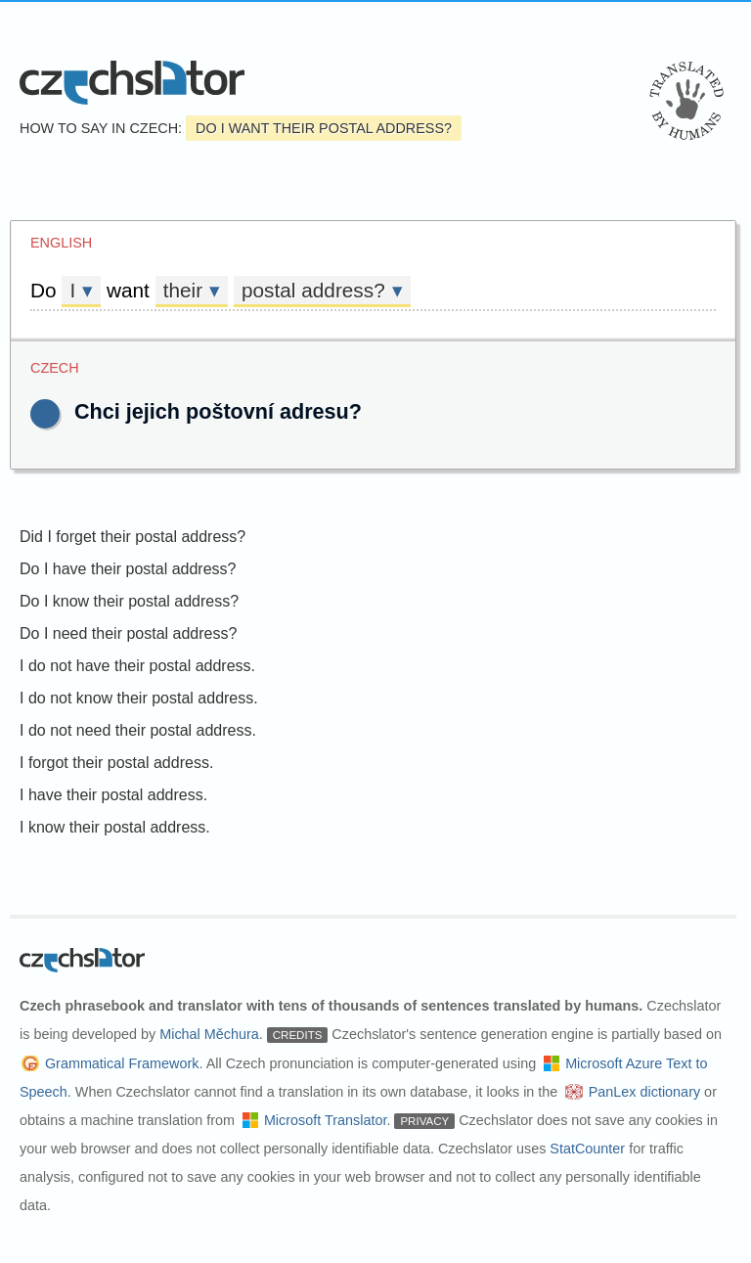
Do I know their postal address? (129, 601)
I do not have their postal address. (137, 665)
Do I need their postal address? (128, 633)
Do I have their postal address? (128, 569)
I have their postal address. (113, 795)
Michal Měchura (209, 1034)
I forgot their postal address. (116, 762)
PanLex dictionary (644, 1092)
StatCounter (587, 1148)
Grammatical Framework (122, 1063)
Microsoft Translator (325, 1120)
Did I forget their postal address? (132, 536)
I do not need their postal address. (138, 730)
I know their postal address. (115, 827)
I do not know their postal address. (139, 698)
